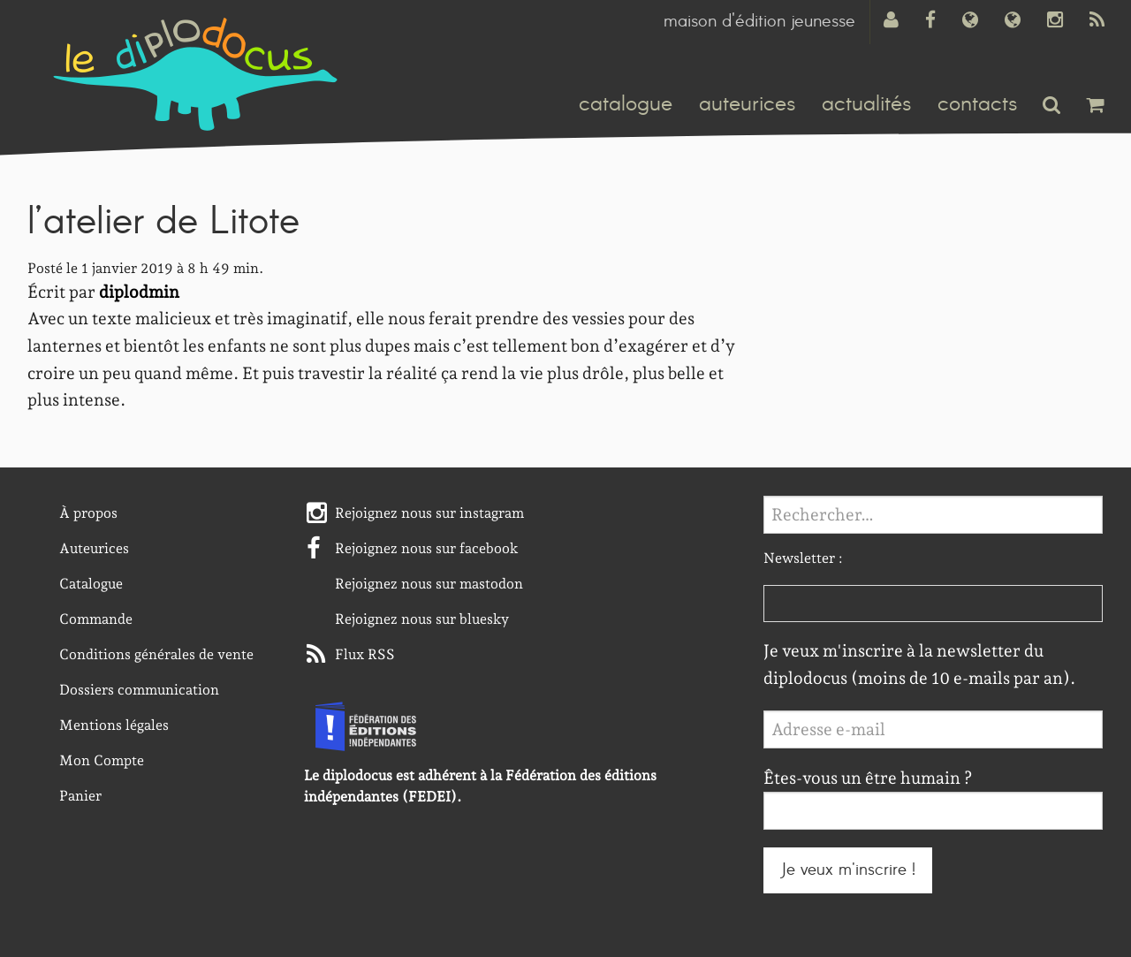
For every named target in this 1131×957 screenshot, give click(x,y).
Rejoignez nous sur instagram (429, 513)
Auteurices (94, 548)
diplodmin (139, 292)
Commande (96, 619)
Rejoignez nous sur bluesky (422, 619)
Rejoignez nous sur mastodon (429, 583)
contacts (977, 104)
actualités (866, 104)
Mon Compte (101, 760)
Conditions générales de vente (156, 654)
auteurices (747, 104)
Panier (80, 795)
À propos (88, 513)
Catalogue (91, 583)
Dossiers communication (139, 689)
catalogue (625, 104)
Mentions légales (114, 725)
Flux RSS (365, 654)
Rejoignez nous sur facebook (427, 548)
